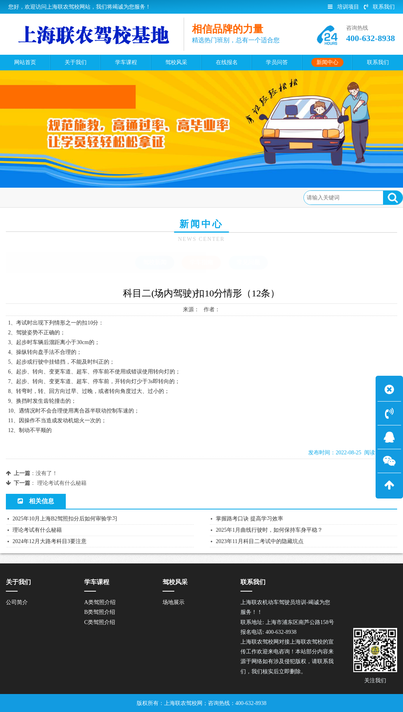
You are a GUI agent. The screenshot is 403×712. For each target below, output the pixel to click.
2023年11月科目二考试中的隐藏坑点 (259, 541)
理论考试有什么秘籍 (62, 483)
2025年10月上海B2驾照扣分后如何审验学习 (65, 519)
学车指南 (98, 197)
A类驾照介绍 (100, 602)
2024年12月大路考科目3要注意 (50, 541)
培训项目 (343, 7)
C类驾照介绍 (99, 622)
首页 (39, 197)
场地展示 (173, 602)
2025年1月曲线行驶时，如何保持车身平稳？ (269, 530)
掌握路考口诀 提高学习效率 (249, 519)
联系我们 (379, 7)
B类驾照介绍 (99, 612)
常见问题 (248, 262)
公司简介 (17, 602)
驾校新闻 (154, 262)
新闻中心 (66, 197)
